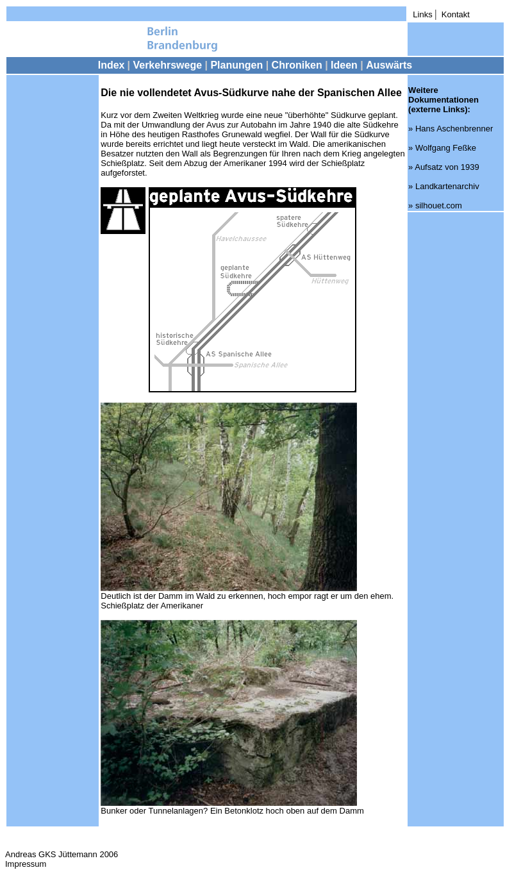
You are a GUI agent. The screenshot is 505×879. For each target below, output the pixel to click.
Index (111, 65)
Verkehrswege (167, 65)
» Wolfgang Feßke (442, 148)
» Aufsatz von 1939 (443, 167)
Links (422, 14)
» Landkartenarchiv (443, 186)
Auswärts (389, 65)
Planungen (236, 65)
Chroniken (299, 65)
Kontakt (456, 14)
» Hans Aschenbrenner (450, 128)
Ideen (345, 65)
